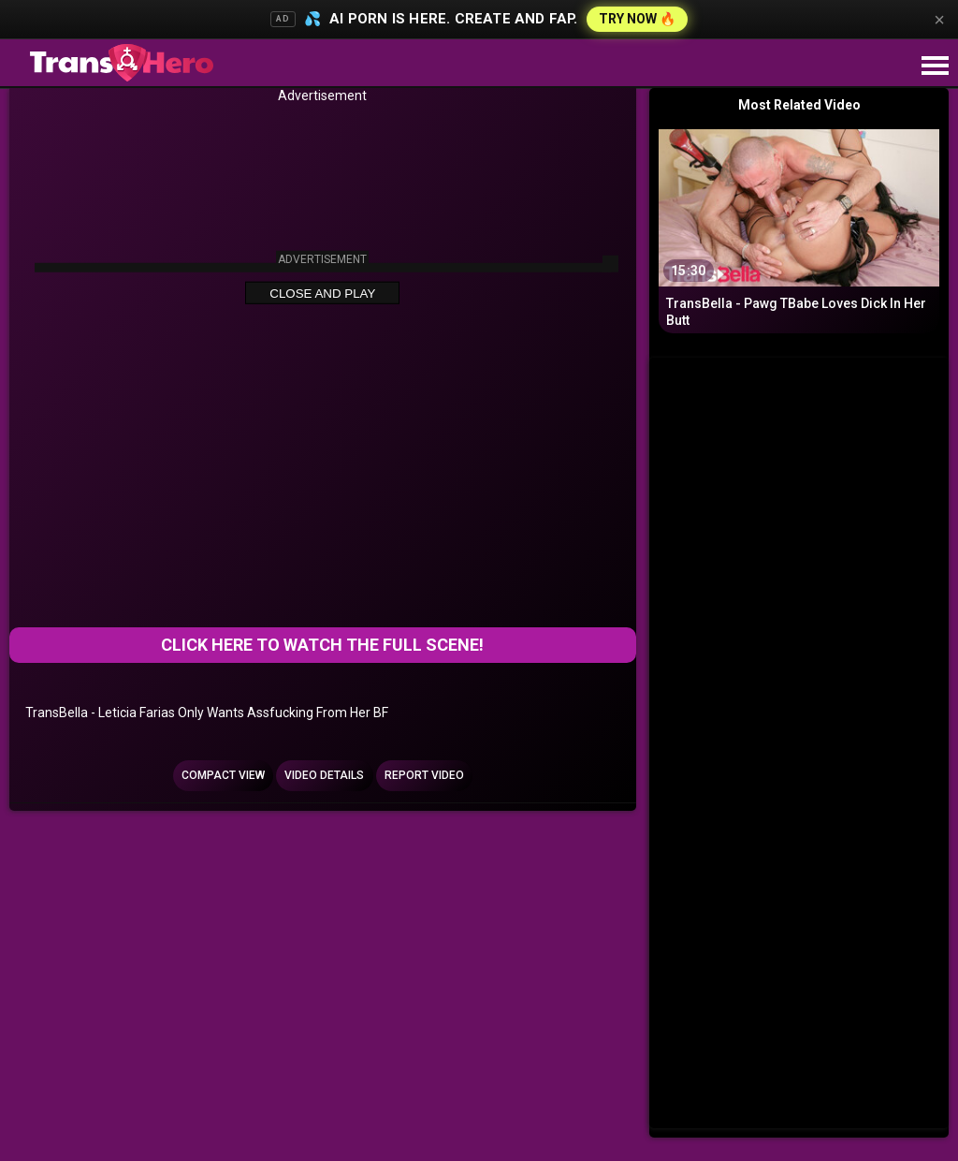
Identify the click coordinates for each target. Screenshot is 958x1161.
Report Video (424, 775)
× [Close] (939, 19)
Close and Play (322, 294)
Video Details (324, 775)
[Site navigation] (935, 66)
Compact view (223, 775)
